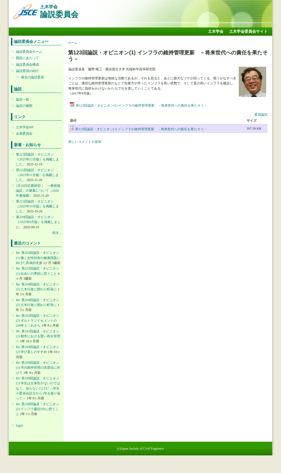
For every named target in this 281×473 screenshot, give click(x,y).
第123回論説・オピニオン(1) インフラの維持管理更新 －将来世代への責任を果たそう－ (141, 105)
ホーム (72, 42)
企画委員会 (24, 133)
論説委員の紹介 (27, 71)
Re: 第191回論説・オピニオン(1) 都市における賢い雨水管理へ (38, 336)
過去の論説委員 (32, 77)
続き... (56, 233)
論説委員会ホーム (29, 52)
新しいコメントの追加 (84, 142)
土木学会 (215, 31)
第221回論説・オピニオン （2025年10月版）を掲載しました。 (37, 206)
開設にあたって (27, 58)
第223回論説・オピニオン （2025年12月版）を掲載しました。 (37, 159)
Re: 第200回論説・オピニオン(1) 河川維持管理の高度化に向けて (38, 367)
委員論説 (261, 114)
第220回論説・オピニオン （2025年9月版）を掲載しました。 (38, 222)
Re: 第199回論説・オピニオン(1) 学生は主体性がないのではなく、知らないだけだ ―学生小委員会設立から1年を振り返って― (38, 388)
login (19, 425)
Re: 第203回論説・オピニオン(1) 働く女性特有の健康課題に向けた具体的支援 (38, 258)
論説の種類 (24, 106)
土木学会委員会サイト (248, 31)
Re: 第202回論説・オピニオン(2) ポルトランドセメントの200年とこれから (37, 320)
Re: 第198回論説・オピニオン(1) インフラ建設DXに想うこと (37, 409)
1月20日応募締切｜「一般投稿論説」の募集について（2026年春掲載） (38, 190)
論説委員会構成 (27, 64)
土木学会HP (24, 127)
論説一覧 (22, 99)
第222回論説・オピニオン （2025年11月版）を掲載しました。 (37, 175)
